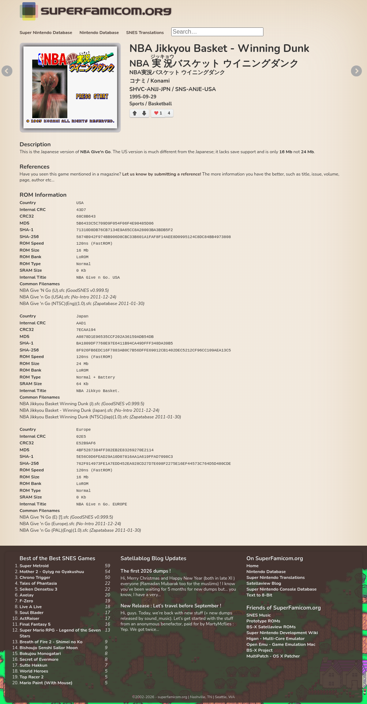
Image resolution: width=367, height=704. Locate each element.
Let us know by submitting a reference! (161, 174)
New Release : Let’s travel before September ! (171, 606)
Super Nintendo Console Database (282, 589)
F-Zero (26, 601)
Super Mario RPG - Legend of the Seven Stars (60, 633)
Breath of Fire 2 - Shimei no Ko (51, 642)
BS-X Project (260, 650)
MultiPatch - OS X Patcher (273, 656)
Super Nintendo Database (46, 32)
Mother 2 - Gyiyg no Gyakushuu (52, 572)
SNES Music (259, 615)
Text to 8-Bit (259, 595)
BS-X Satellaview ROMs (271, 627)
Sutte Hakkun (34, 665)
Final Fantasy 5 (35, 624)
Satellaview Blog (264, 583)
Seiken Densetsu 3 (38, 589)
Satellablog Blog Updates (154, 558)
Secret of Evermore (39, 659)
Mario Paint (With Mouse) (46, 683)
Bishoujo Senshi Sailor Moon (49, 648)
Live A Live (31, 607)
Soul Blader (32, 612)
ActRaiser (30, 618)
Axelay (27, 595)
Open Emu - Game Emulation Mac (281, 644)
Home (253, 566)
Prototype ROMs (263, 621)
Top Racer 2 (32, 677)
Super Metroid (34, 566)
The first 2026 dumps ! (146, 571)
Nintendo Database (99, 32)
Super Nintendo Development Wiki (282, 633)
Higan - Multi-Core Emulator (276, 638)
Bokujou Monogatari (40, 653)
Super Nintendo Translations (276, 577)
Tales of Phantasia (38, 583)
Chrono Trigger (35, 577)
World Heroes (34, 671)
